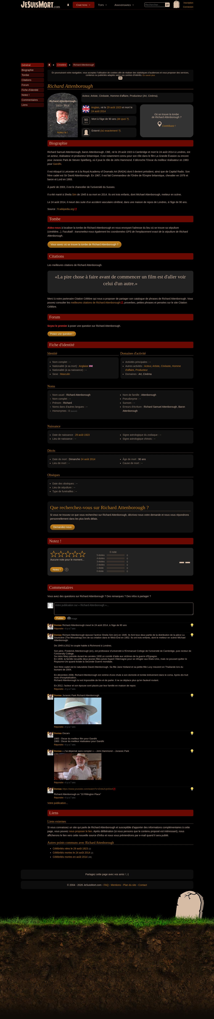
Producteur (141, 370)
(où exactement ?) (110, 130)
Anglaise (83, 366)
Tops (101, 4)
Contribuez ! (169, 125)
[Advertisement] (107, 36)
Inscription (188, 3)
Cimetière (82, 4)
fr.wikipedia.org (65, 209)
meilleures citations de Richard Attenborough (95, 302)
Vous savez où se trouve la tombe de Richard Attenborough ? (84, 244)
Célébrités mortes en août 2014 (70, 856)
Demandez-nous (62, 527)
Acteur (147, 366)
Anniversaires (123, 4)
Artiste (156, 366)
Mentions (116, 885)
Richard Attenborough (83, 65)
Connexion (188, 7)
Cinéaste (166, 366)
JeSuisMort (37, 5)
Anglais (95, 107)
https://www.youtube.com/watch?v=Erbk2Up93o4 (87, 789)
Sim (74, 194)
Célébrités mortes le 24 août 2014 (71, 852)
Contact (142, 885)
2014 (103, 111)
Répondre (59, 628)
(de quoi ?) (123, 119)
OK (120, 78)
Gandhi (57, 163)
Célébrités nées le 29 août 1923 (70, 848)
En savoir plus (149, 75)
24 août (95, 111)
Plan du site (129, 885)
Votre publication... (57, 803)
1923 (118, 107)
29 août (111, 107)
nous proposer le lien (80, 831)
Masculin (65, 374)
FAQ (106, 885)
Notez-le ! (62, 132)
